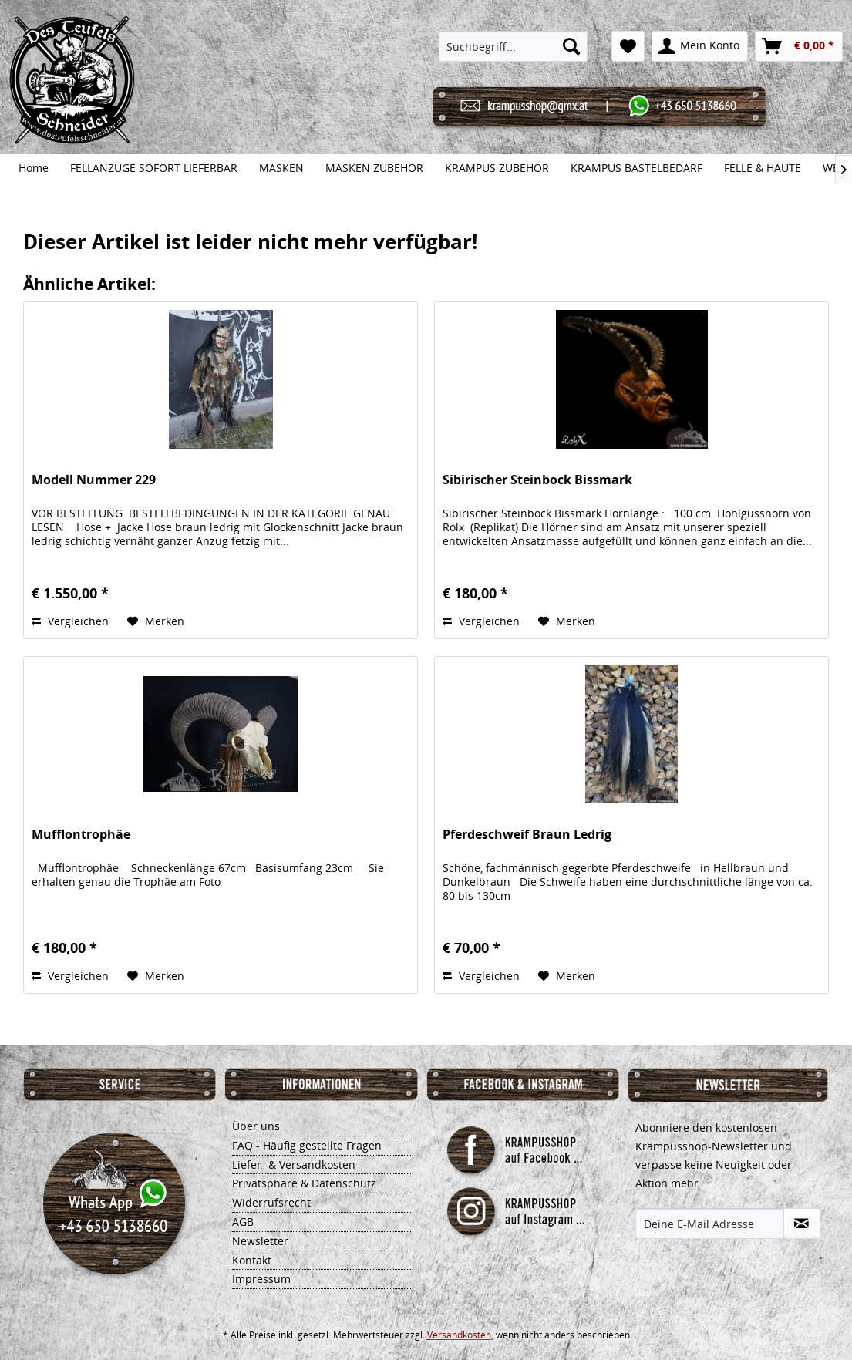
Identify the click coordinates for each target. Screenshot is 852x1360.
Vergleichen (70, 621)
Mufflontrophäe (81, 834)
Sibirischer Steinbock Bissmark (537, 480)
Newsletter (260, 1241)
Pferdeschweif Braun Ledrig (527, 834)
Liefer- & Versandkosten (293, 1164)
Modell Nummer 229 (94, 480)
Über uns (256, 1126)
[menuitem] (513, 46)
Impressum (261, 1278)
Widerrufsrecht (271, 1202)
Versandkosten (459, 1334)
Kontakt (251, 1260)
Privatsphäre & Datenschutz (304, 1183)
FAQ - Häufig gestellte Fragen (307, 1145)
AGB (243, 1221)
